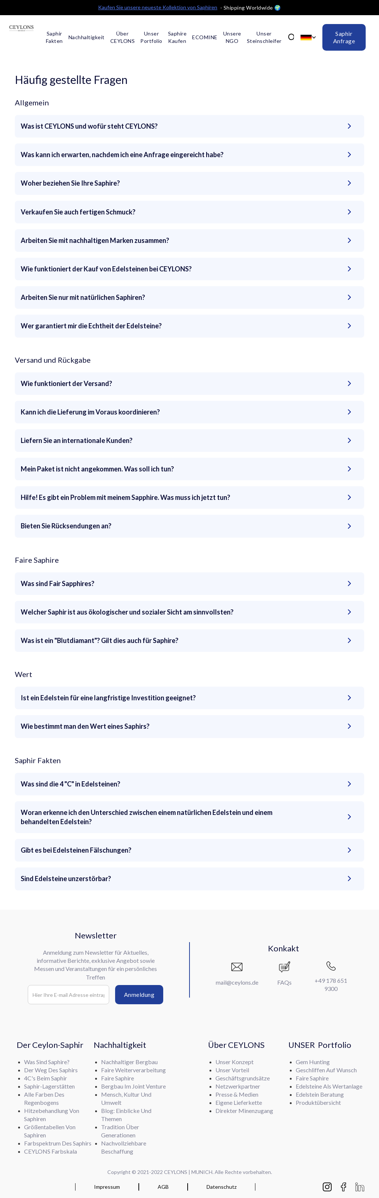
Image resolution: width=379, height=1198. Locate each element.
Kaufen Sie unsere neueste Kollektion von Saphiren (157, 7)
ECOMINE (205, 37)
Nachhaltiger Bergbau (129, 1061)
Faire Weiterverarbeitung (133, 1069)
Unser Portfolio (151, 37)
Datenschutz (222, 1187)
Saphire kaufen (177, 37)
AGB (163, 1187)
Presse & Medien (236, 1094)
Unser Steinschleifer (264, 37)
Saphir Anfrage (344, 37)
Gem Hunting (313, 1061)
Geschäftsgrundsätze (242, 1078)
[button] (308, 37)
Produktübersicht (318, 1102)
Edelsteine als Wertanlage (329, 1086)
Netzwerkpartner (237, 1086)
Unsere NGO (232, 37)
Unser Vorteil (232, 1069)
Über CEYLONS (122, 37)
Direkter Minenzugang (244, 1110)
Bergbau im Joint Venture (133, 1086)
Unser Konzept (234, 1061)
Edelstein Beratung (320, 1094)
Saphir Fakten (54, 37)
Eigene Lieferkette (238, 1102)
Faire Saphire (312, 1078)
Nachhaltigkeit (86, 37)
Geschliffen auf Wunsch (326, 1069)
